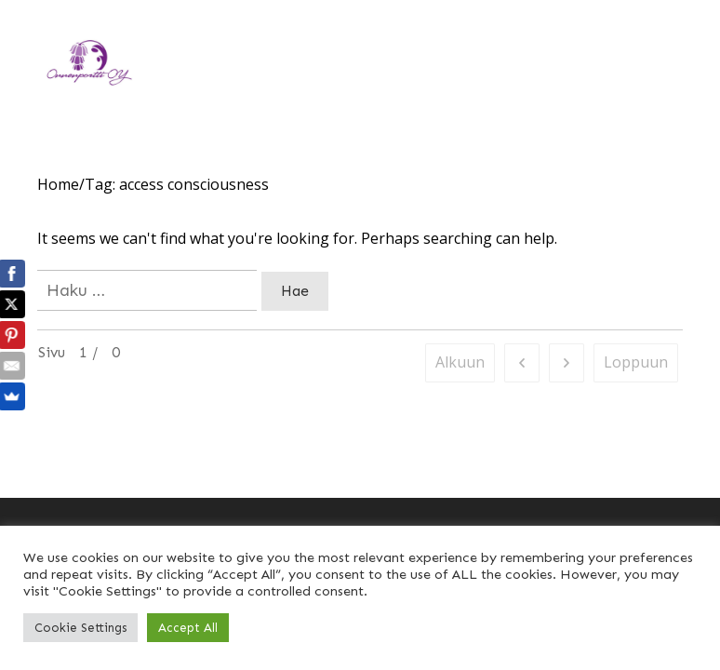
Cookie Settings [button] (80, 628)
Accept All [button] (188, 628)
